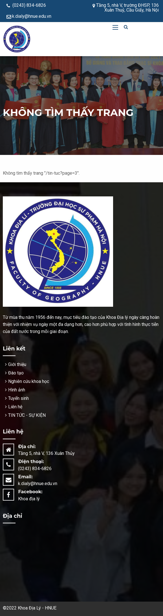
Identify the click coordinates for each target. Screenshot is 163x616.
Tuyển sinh (18, 398)
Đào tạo (16, 373)
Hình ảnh (16, 390)
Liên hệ (15, 406)
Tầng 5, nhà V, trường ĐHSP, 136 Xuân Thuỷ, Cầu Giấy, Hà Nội (125, 8)
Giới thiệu (17, 364)
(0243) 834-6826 (26, 5)
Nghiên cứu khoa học (28, 381)
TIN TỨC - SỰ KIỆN (27, 415)
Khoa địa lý (29, 498)
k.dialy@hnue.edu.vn (28, 16)
